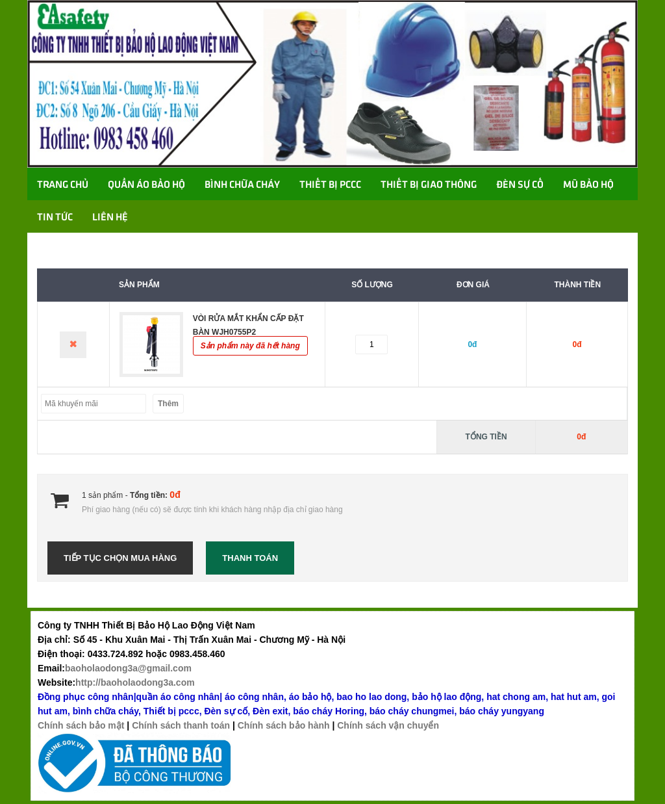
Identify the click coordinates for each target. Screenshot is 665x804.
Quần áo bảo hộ (146, 185)
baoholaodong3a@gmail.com (128, 668)
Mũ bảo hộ (588, 185)
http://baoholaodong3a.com (135, 682)
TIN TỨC (55, 217)
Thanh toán (250, 558)
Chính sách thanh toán (181, 725)
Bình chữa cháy (242, 185)
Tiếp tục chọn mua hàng (120, 558)
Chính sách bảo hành (284, 725)
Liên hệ (110, 217)
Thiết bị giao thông (429, 185)
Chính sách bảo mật (81, 725)
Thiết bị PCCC (330, 185)
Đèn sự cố (520, 185)
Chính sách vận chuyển (388, 725)
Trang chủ (62, 185)
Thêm (168, 403)
